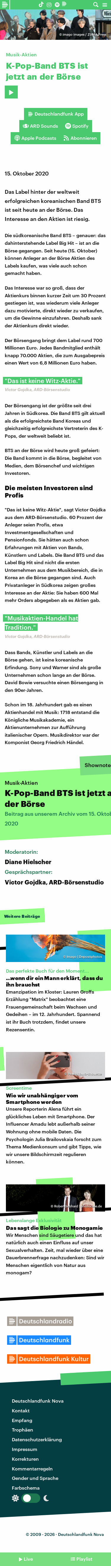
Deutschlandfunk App (56, 114)
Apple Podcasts (35, 138)
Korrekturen (25, 1459)
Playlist (84, 1559)
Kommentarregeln (32, 1468)
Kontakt (21, 1410)
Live (28, 1559)
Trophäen (22, 1429)
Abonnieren (80, 138)
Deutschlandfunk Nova (38, 1401)
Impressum (24, 1449)
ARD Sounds (40, 126)
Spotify (77, 126)
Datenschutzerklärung (37, 1439)
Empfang (22, 1420)
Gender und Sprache (35, 1478)
